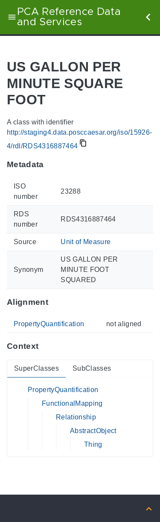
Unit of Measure (86, 241)
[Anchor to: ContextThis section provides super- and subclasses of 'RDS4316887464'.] (47, 346)
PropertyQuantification (49, 323)
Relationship (76, 417)
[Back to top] (149, 508)
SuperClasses (36, 368)
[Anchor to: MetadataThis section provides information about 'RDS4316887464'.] (52, 164)
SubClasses (92, 368)
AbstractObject (93, 430)
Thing (93, 444)
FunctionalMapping (72, 403)
